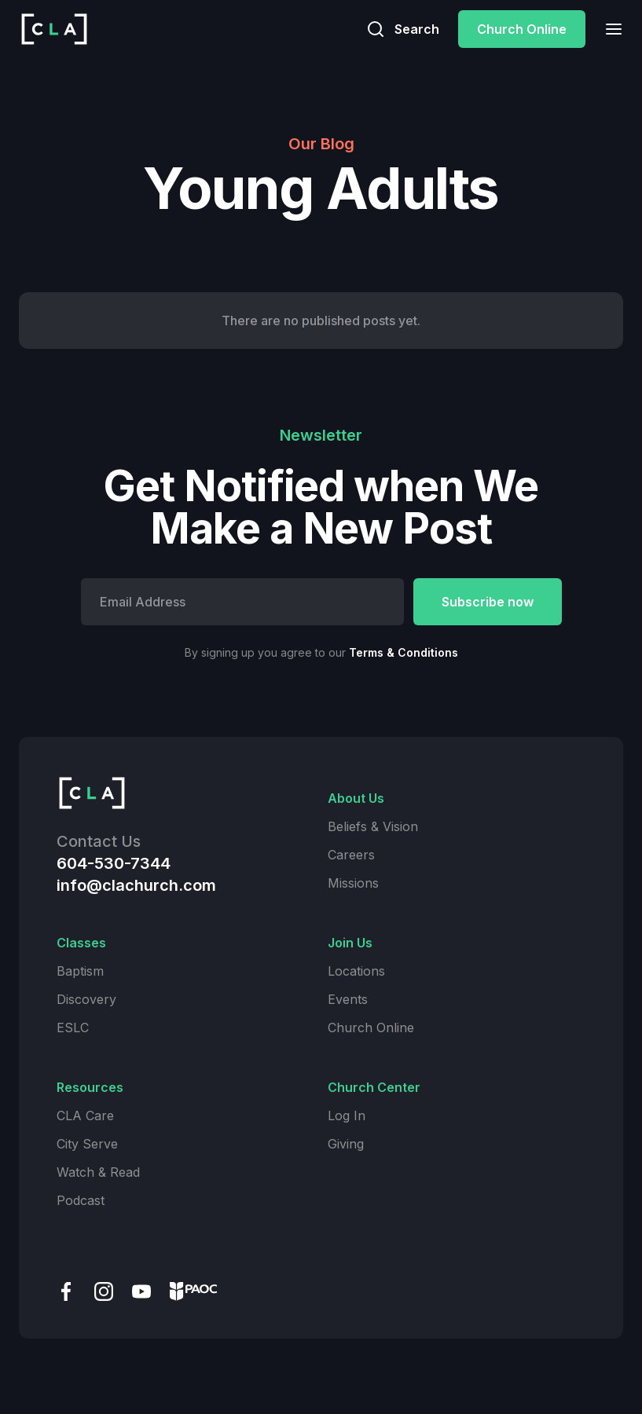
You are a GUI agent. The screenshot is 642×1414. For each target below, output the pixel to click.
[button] (609, 28)
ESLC (73, 1027)
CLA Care (85, 1115)
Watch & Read (98, 1172)
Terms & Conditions (403, 652)
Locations (356, 971)
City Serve (87, 1144)
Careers (351, 855)
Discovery (86, 999)
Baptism (80, 971)
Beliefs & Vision (373, 826)
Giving (346, 1144)
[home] (54, 29)
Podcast (81, 1200)
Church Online (522, 29)
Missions (353, 883)
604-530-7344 (114, 863)
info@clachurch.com (136, 885)
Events (348, 999)
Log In (346, 1115)
